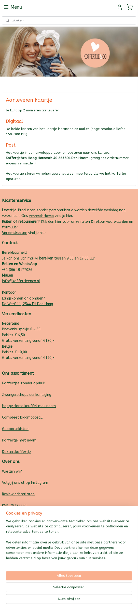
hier (58, 221)
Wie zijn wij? (12, 471)
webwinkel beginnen (80, 600)
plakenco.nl (12, 528)
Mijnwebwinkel (123, 600)
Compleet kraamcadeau (22, 417)
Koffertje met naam (19, 440)
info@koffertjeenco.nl (21, 281)
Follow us (128, 83)
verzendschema (41, 216)
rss (62, 600)
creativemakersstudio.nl (22, 540)
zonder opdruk (32, 383)
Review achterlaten (18, 494)
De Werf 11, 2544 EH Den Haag (27, 304)
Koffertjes (11, 383)
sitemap (52, 600)
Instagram (39, 483)
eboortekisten (17, 429)
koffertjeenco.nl (16, 534)
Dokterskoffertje (16, 452)
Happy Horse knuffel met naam (29, 406)
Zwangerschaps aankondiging (26, 395)
